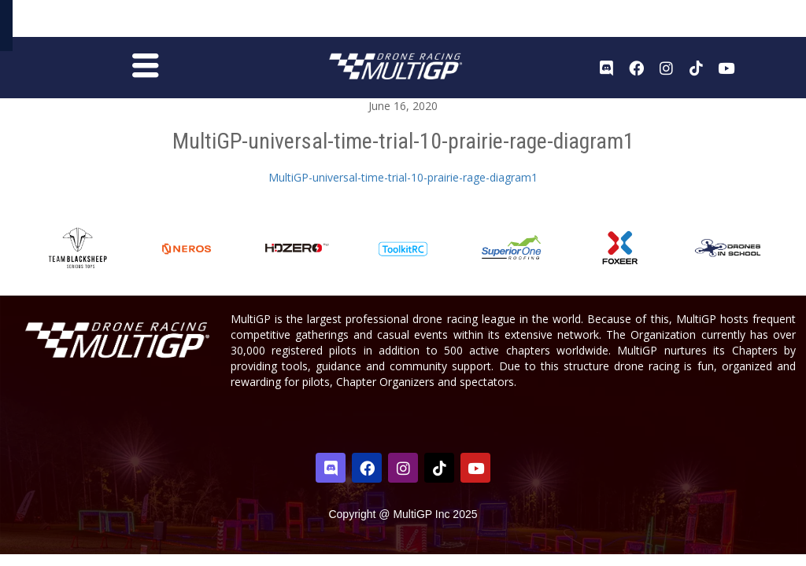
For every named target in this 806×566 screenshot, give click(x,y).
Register (710, 22)
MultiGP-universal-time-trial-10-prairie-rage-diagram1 (403, 182)
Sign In (757, 22)
